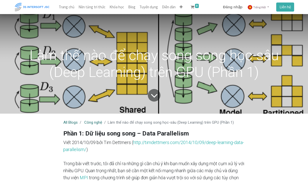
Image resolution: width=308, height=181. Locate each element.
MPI (84, 177)
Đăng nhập (232, 7)
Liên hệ (285, 7)
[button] (181, 7)
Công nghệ (93, 122)
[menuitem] (66, 7)
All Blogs (70, 122)
